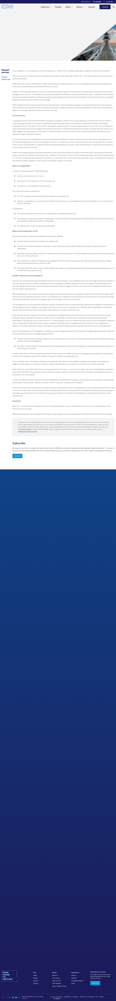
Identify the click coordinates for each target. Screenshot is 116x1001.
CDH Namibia (97, 1)
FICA (96, 996)
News (68, 7)
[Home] (7, 7)
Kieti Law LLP (85, 1)
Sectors (73, 975)
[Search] (113, 7)
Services (74, 978)
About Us (55, 975)
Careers (91, 7)
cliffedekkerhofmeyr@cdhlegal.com (27, 431)
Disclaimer (91, 996)
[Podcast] (19, 997)
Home (35, 975)
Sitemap (101, 996)
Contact (35, 983)
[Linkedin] (12, 997)
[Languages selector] (110, 1)
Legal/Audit (75, 996)
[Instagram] (9, 997)
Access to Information (56, 996)
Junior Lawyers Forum (59, 986)
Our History (56, 978)
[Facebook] (3, 997)
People (58, 7)
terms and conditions (25, 429)
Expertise (45, 7)
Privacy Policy (83, 996)
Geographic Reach (77, 981)
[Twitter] (6, 997)
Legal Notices (67, 996)
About (79, 7)
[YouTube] (16, 997)
